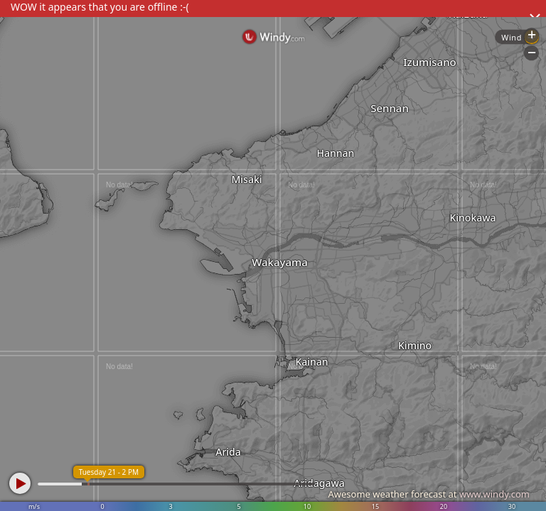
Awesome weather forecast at (429, 494)
